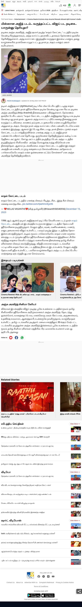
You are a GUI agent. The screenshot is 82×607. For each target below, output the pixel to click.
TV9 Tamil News (7, 19)
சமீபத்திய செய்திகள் (12, 423)
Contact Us (11, 582)
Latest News (10, 10)
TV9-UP (57, 2)
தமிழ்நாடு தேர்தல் (32, 10)
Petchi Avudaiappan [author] (14, 101)
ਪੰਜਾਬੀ (40, 2)
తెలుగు (19, 2)
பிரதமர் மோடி (76, 14)
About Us (19, 582)
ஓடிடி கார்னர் (63, 14)
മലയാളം (46, 2)
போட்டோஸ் (44, 14)
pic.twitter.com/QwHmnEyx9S (37, 203)
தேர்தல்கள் (21, 14)
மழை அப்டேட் (32, 14)
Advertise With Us (31, 582)
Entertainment (19, 19)
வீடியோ (54, 14)
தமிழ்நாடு (20, 10)
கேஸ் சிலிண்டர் (9, 14)
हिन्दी (2, 2)
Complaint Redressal (46, 582)
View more (75, 424)
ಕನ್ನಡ (13, 2)
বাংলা (35, 2)
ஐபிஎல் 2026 (45, 10)
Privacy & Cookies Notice (65, 582)
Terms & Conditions (41, 586)
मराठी (24, 2)
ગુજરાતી (30, 2)
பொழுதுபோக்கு (66, 10)
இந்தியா (55, 10)
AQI (64, 5)
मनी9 (52, 2)
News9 (8, 2)
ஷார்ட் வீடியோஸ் (11, 520)
